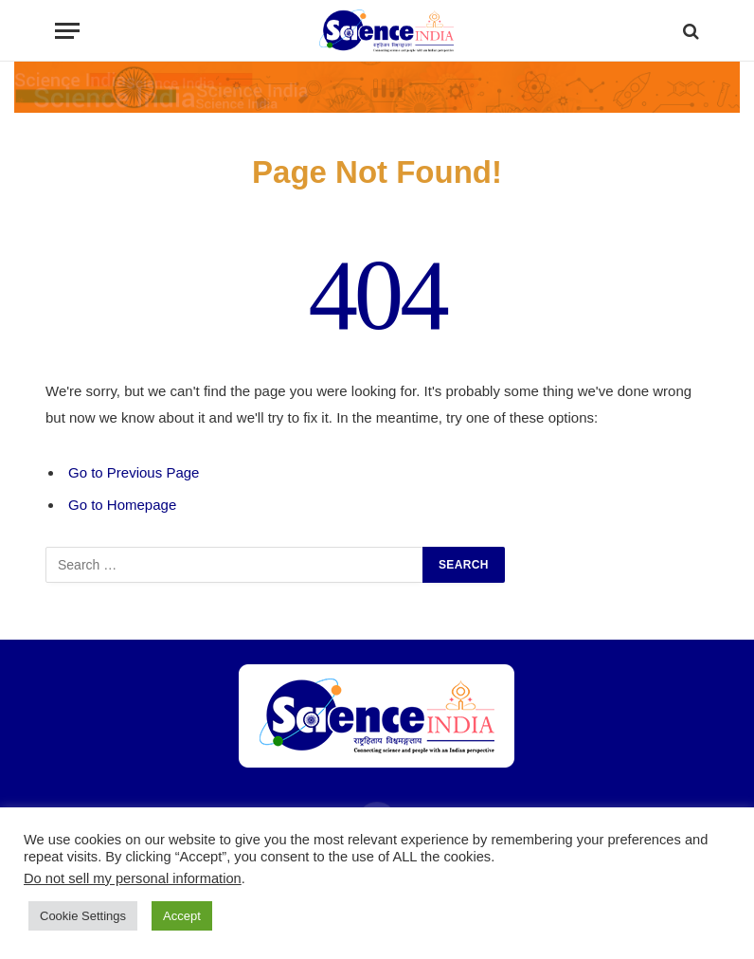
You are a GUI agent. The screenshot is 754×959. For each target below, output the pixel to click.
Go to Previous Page (133, 472)
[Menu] (67, 30)
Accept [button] (182, 916)
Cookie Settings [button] (83, 916)
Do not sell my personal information (133, 878)
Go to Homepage (122, 505)
